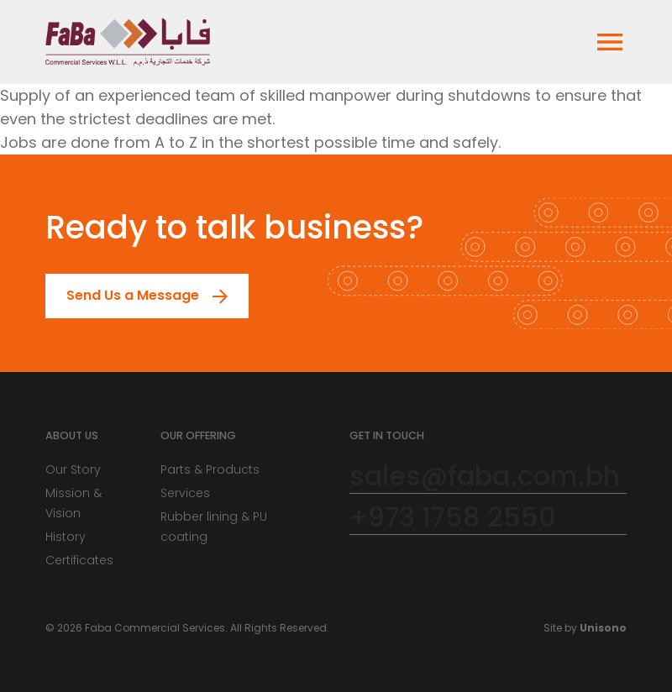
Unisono (603, 628)
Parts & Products (210, 469)
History (65, 536)
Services (185, 493)
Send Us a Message (122, 296)
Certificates (79, 560)
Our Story (73, 469)
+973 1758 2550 (452, 518)
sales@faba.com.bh (484, 476)
